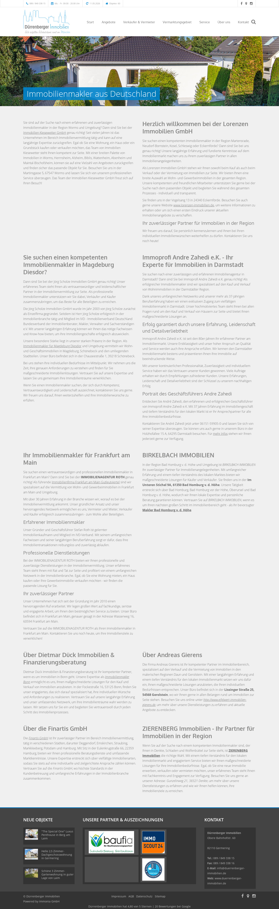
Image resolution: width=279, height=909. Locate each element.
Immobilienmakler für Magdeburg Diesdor (52, 346)
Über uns (224, 22)
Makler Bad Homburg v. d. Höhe (166, 510)
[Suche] (255, 25)
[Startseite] (50, 21)
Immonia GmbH (49, 901)
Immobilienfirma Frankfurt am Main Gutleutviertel (86, 482)
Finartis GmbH (38, 738)
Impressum (118, 896)
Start (90, 22)
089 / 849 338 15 (37, 3)
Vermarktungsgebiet (177, 22)
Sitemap (160, 896)
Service (204, 22)
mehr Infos (220, 434)
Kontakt (243, 22)
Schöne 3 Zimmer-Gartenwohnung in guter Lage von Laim (57, 874)
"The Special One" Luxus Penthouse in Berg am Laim (57, 834)
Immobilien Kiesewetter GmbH (44, 133)
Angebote (108, 22)
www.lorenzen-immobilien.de (193, 205)
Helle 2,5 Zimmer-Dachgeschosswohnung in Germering (56, 854)
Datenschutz (144, 896)
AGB (131, 896)
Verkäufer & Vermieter (139, 22)
